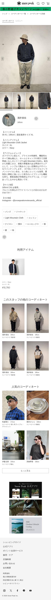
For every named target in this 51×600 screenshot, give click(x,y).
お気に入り (43, 3)
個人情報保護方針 (9, 577)
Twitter (11, 590)
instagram (4, 590)
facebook (17, 590)
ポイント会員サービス (13, 551)
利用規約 (6, 573)
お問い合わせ (9, 563)
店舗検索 (7, 559)
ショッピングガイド (12, 542)
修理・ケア (8, 555)
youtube (30, 590)
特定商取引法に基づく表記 (13, 580)
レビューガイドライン (11, 583)
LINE (24, 590)
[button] (48, 59)
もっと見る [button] (25, 471)
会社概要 (7, 568)
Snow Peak (25, 3)
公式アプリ (8, 546)
